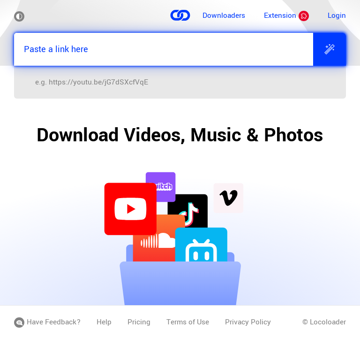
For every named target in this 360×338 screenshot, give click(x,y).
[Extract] (329, 49)
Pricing (139, 322)
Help (104, 322)
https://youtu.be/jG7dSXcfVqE (98, 82)
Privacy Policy (248, 322)
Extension (286, 15)
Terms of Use (187, 322)
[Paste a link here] (163, 49)
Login (337, 15)
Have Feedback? (47, 322)
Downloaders (223, 15)
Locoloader (328, 322)
